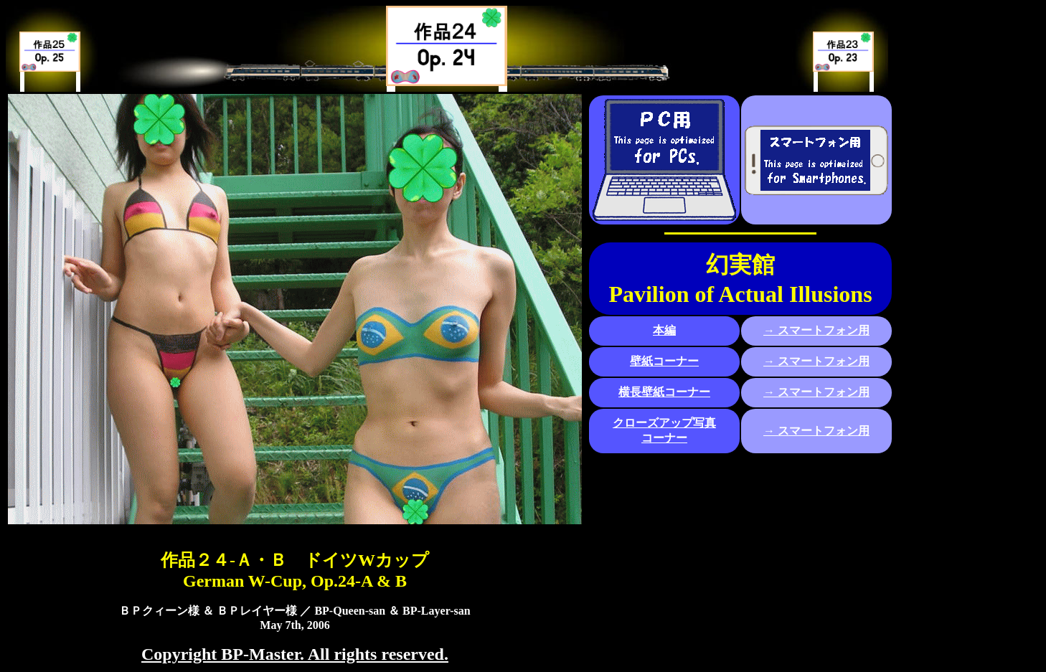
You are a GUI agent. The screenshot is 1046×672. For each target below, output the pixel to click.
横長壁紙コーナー (664, 392)
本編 (664, 330)
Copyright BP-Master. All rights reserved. (294, 654)
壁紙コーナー (664, 361)
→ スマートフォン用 (816, 330)
